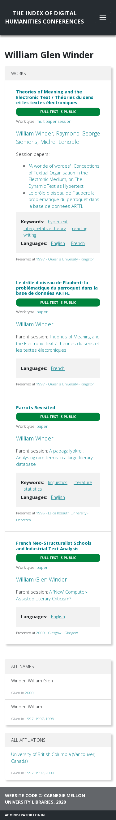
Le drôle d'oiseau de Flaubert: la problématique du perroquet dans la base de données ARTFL (63, 199)
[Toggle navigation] (103, 17)
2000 (29, 692)
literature (83, 482)
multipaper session (54, 121)
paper (42, 312)
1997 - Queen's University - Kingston (65, 259)
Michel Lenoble (59, 141)
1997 (29, 718)
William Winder (34, 133)
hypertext (58, 222)
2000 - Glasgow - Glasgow (57, 632)
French (78, 243)
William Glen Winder (41, 579)
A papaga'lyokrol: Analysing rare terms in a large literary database (54, 457)
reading (79, 228)
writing (30, 235)
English (58, 243)
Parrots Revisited (35, 407)
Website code (21, 795)
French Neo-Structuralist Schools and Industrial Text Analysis (54, 545)
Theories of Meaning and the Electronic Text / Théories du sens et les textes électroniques (54, 97)
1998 (49, 718)
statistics (33, 489)
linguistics (57, 482)
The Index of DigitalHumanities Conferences (44, 17)
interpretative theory (45, 228)
